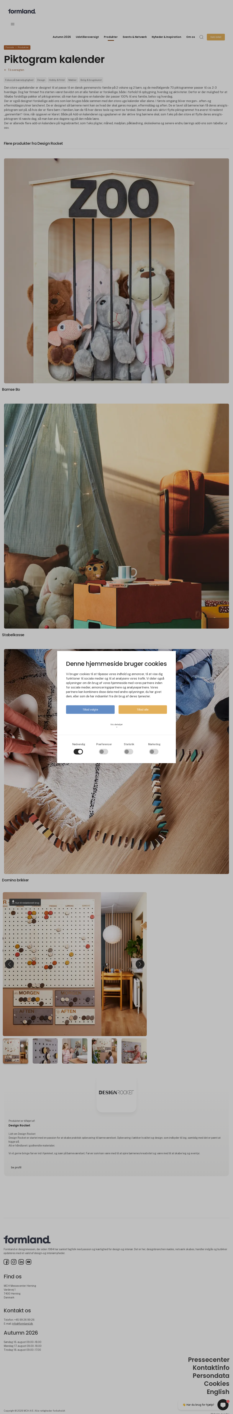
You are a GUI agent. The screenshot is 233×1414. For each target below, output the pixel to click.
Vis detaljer (116, 725)
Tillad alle (143, 709)
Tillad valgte (90, 709)
